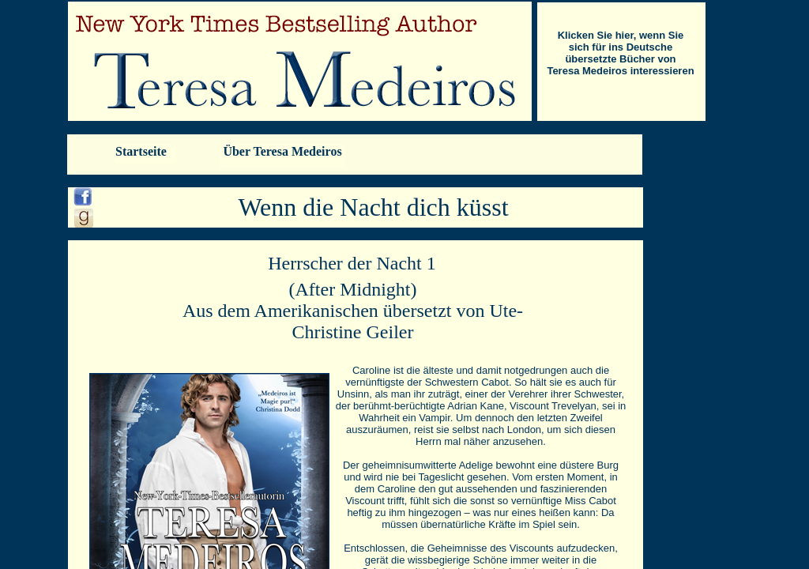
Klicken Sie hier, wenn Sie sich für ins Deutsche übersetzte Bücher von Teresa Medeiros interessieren (620, 53)
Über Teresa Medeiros (282, 151)
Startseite (141, 151)
